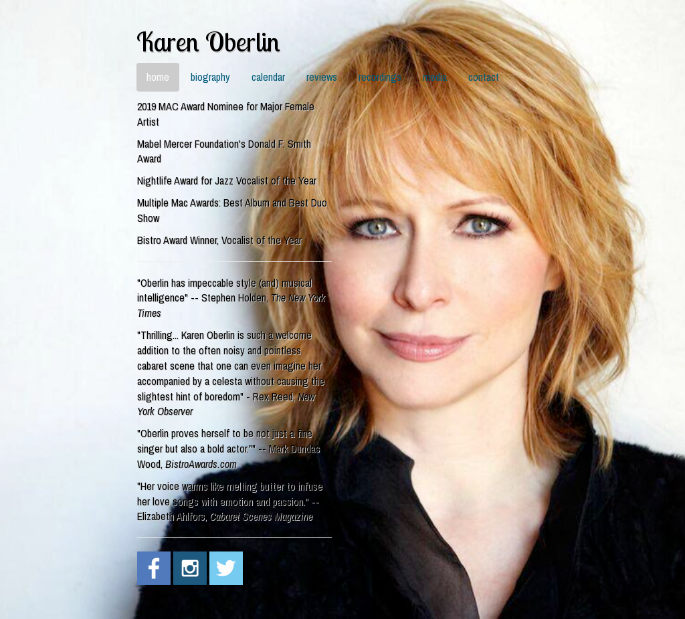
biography (210, 77)
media (435, 77)
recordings (380, 77)
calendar (268, 77)
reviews (321, 77)
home (157, 77)
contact (483, 77)
